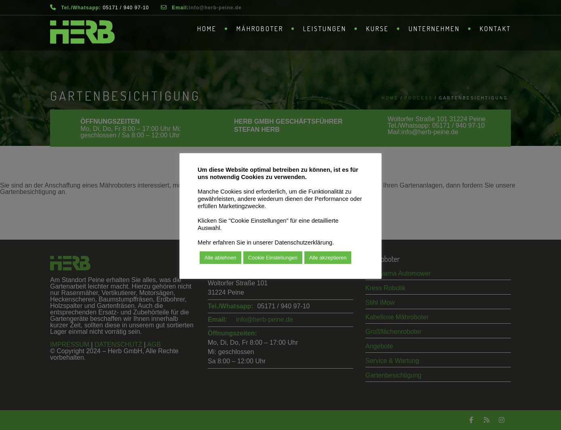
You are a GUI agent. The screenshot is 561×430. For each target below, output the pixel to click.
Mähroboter (259, 29)
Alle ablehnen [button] (220, 258)
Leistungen (324, 29)
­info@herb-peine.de (215, 8)
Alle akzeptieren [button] (328, 258)
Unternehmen (434, 29)
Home (207, 29)
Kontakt (495, 29)
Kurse (377, 29)
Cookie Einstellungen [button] (272, 258)
